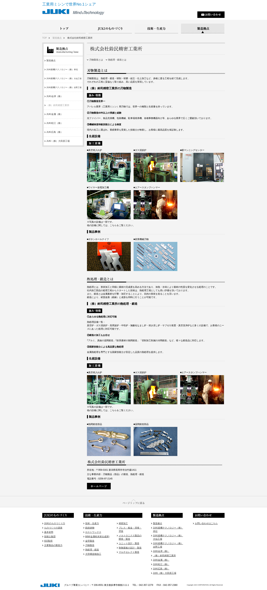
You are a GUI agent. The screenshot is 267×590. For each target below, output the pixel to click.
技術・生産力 (92, 523)
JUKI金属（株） (54, 114)
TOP (44, 38)
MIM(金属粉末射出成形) (97, 536)
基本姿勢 (48, 532)
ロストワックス (93, 532)
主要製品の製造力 (53, 545)
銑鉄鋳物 (89, 527)
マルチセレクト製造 (129, 552)
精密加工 (123, 523)
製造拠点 (57, 38)
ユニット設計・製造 (129, 543)
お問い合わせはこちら (206, 523)
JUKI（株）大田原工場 (58, 141)
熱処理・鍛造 (92, 549)
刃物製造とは (96, 59)
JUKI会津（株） (54, 96)
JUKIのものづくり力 (54, 523)
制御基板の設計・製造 (130, 547)
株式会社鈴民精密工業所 (79, 38)
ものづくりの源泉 (53, 527)
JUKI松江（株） (54, 123)
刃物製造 (89, 545)
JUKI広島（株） (54, 132)
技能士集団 (50, 536)
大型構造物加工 (93, 554)
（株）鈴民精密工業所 (57, 105)
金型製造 (89, 541)
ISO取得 (48, 541)
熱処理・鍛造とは (117, 59)
